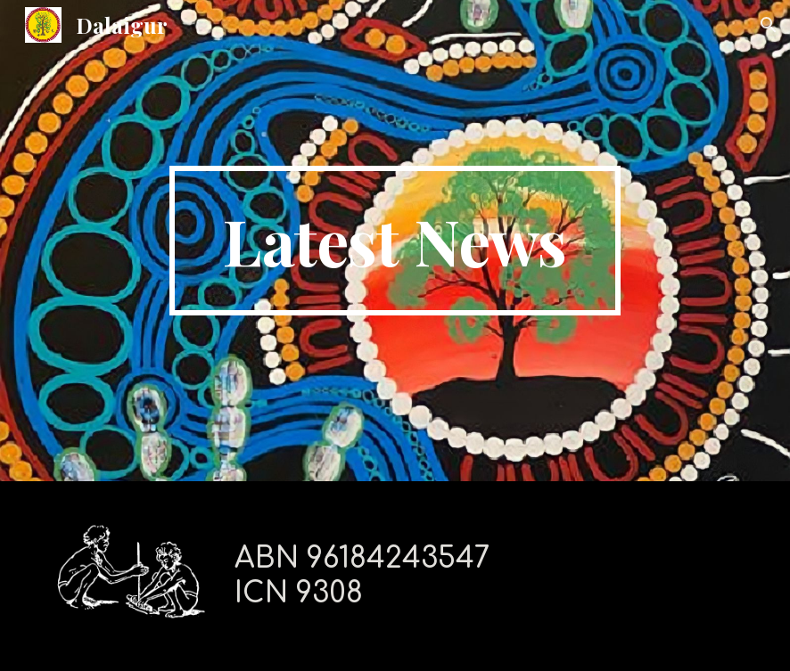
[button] (768, 25)
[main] (395, 240)
